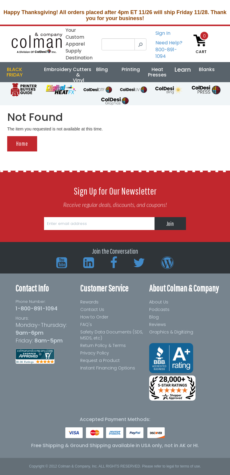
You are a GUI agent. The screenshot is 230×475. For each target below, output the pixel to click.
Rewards (89, 302)
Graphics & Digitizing (171, 332)
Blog (154, 317)
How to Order (94, 317)
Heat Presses (157, 72)
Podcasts (159, 309)
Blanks (207, 69)
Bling (102, 69)
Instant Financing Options (107, 368)
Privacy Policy (94, 353)
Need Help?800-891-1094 (168, 49)
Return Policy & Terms (103, 345)
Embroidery (58, 69)
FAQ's (86, 324)
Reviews (157, 324)
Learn (183, 69)
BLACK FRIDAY (15, 72)
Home (22, 143)
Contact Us (92, 309)
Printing (131, 69)
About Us (158, 302)
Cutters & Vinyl (82, 75)
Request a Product (100, 360)
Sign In (162, 33)
